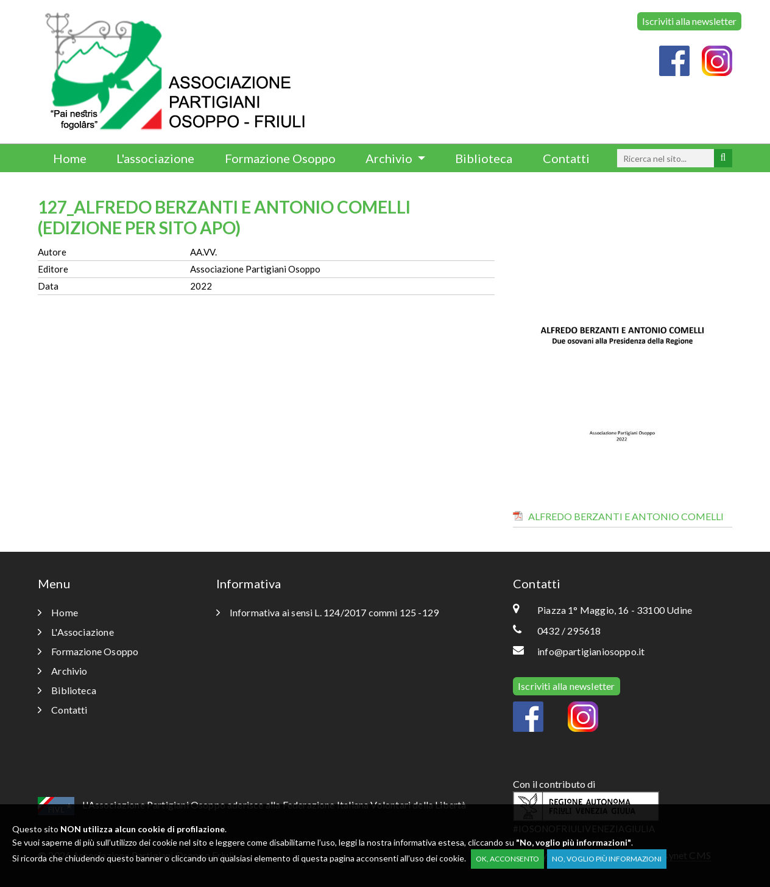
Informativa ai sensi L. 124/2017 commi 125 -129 (327, 612)
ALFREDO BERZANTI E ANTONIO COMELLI (626, 516)
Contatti (566, 158)
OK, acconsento (507, 858)
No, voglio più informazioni (607, 858)
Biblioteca (483, 158)
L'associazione (155, 158)
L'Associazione (76, 632)
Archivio (390, 158)
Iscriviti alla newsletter (689, 21)
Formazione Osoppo (280, 158)
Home (70, 158)
